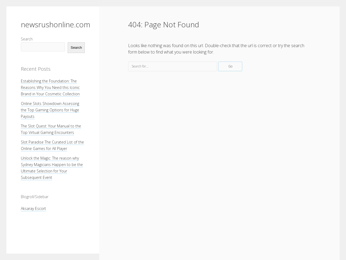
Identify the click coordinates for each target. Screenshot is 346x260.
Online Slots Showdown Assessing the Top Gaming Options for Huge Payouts (50, 110)
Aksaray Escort (33, 208)
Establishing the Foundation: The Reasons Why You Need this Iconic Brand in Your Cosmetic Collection (50, 87)
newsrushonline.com (55, 24)
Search (27, 39)
